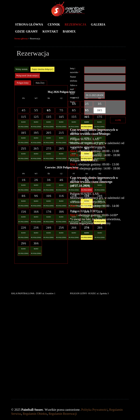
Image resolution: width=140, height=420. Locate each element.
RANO (23, 122)
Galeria (98, 24)
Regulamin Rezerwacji (63, 413)
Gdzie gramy (26, 31)
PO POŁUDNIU (23, 127)
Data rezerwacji (74, 96)
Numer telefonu (73, 79)
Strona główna (29, 24)
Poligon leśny (23, 83)
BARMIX (69, 31)
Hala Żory (40, 83)
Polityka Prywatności (94, 409)
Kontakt (50, 31)
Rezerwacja (75, 24)
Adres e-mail (73, 87)
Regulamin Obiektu (35, 413)
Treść (73, 102)
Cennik (54, 24)
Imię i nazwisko (75, 70)
